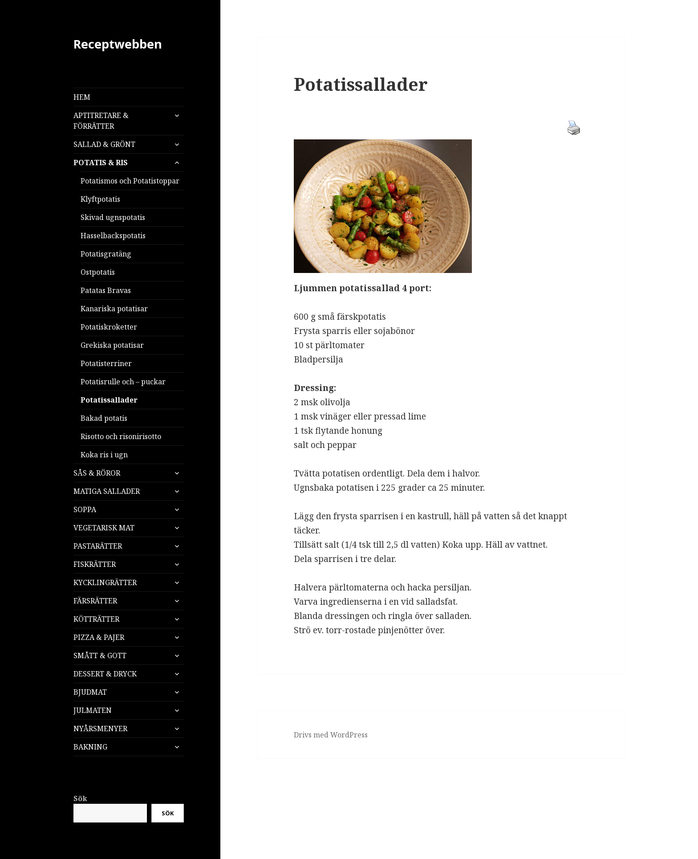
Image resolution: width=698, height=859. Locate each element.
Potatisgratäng (106, 254)
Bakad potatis (104, 418)
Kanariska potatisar (114, 308)
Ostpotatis (98, 272)
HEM (81, 97)
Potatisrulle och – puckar (123, 382)
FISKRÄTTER (94, 564)
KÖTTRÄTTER (96, 619)
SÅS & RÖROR (96, 473)
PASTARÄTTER (97, 546)
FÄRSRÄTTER (95, 601)
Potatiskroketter (109, 327)
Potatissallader (109, 400)
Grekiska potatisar (112, 345)
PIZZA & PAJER (98, 637)
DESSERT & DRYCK (105, 674)
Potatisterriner (106, 363)
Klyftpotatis (100, 199)
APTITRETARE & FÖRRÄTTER (101, 120)
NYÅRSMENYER (100, 728)
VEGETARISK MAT (103, 528)
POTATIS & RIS (100, 162)
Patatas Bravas (106, 290)
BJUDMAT (90, 692)
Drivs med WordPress (331, 735)
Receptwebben (117, 44)
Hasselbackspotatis (113, 235)
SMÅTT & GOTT (99, 655)
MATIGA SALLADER (106, 491)
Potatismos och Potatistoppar (130, 181)
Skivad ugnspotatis (113, 217)
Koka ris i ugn (104, 455)
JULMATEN (92, 710)
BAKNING (90, 747)
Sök (80, 798)
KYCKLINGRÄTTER (105, 582)
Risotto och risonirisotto (121, 436)
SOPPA (84, 509)
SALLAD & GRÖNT (104, 144)
